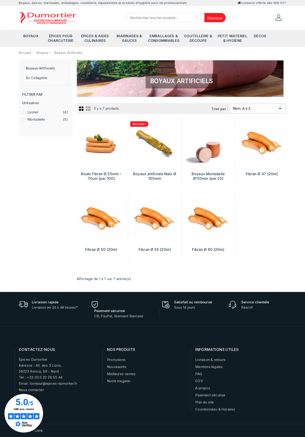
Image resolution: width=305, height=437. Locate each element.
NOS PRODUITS (121, 349)
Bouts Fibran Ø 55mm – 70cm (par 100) (101, 176)
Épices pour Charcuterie (60, 38)
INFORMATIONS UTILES (217, 349)
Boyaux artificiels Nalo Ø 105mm (154, 176)
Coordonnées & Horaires (215, 409)
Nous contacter (31, 390)
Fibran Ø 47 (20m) (262, 174)
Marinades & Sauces (129, 38)
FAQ (198, 374)
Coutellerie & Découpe (198, 38)
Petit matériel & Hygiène (232, 38)
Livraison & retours (210, 360)
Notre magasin (119, 381)
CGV (199, 381)
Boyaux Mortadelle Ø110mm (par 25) (208, 176)
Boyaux (30, 36)
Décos (260, 36)
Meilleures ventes (121, 374)
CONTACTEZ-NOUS (37, 349)
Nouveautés (116, 367)
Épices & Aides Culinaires (95, 38)
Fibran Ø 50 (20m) (101, 249)
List (88, 108)
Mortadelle (47, 119)
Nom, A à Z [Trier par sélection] (258, 107)
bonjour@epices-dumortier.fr (53, 383)
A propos (202, 388)
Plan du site (204, 402)
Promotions (116, 360)
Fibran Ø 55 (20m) (155, 249)
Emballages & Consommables (163, 38)
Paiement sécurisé (210, 395)
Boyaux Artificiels (40, 68)
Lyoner (47, 112)
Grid (81, 108)
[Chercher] (176, 17)
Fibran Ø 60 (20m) (208, 249)
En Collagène (36, 78)
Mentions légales (209, 367)
